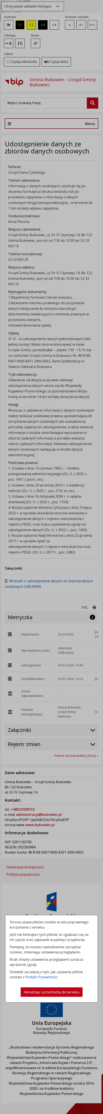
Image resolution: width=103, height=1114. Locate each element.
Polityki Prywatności (41, 977)
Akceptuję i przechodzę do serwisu (51, 992)
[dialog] (51, 557)
